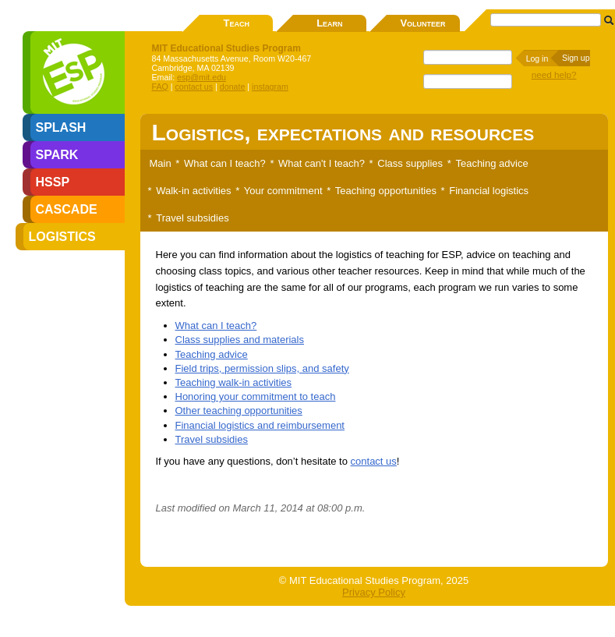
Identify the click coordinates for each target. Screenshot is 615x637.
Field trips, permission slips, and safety (262, 368)
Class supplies (410, 163)
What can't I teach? (321, 163)
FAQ (160, 86)
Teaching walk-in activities (233, 382)
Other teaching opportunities (238, 410)
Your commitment (283, 190)
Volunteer (422, 23)
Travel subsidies (192, 218)
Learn (329, 23)
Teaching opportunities (386, 190)
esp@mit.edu (201, 77)
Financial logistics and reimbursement (260, 425)
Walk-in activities (193, 190)
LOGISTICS (62, 236)
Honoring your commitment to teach (255, 396)
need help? (554, 74)
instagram (270, 86)
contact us (194, 86)
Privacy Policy (373, 592)
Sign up (576, 57)
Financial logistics (488, 190)
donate (233, 86)
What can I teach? (225, 163)
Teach (236, 23)
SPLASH (61, 127)
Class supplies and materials (239, 339)
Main (160, 163)
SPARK (57, 154)
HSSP (53, 182)
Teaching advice (491, 163)
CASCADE (66, 209)
